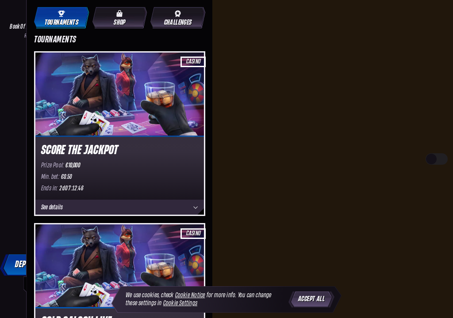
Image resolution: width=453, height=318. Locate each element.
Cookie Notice (190, 295)
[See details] (195, 208)
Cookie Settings (180, 303)
